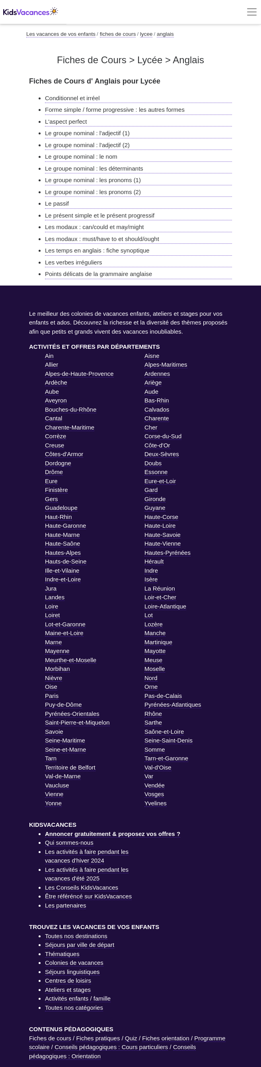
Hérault (154, 561)
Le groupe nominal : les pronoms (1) (93, 180)
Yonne (53, 803)
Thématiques (62, 953)
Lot (148, 615)
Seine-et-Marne (65, 749)
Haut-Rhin (58, 516)
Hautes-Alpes (63, 552)
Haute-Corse (161, 516)
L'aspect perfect (66, 121)
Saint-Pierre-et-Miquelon (77, 722)
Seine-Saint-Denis (168, 740)
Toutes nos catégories (74, 1007)
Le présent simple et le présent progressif (99, 215)
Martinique (158, 642)
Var (148, 776)
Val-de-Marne (63, 776)
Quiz (131, 1038)
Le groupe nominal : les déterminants (94, 168)
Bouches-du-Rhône (70, 409)
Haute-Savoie (162, 534)
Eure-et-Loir (160, 481)
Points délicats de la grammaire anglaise (98, 273)
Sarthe (153, 722)
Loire (51, 606)
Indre (151, 570)
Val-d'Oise (157, 767)
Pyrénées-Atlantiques (172, 704)
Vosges (154, 794)
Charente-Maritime (69, 427)
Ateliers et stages (68, 989)
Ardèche (56, 382)
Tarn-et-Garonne (166, 758)
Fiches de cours (50, 1038)
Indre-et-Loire (63, 579)
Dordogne (58, 463)
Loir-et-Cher (160, 597)
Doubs (153, 463)
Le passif (57, 203)
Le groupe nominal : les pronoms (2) (93, 192)
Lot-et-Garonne (65, 624)
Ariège (153, 382)
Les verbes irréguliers (73, 262)
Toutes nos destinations (76, 936)
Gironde (155, 499)
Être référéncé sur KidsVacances (88, 896)
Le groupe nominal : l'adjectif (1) (87, 133)
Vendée (154, 785)
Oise (51, 686)
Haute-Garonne (65, 525)
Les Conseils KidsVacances (81, 887)
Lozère (153, 624)
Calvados (156, 409)
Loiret (52, 615)
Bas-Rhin (156, 400)
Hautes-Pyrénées (167, 552)
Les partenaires (65, 905)
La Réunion (159, 588)
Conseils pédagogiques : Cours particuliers (111, 1047)
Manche (155, 633)
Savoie (54, 731)
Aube (52, 391)
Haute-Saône (62, 543)
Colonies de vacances (74, 962)
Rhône (153, 713)
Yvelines (155, 803)
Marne (53, 642)
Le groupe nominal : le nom (81, 156)
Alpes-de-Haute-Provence (79, 373)
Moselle (154, 668)
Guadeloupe (61, 507)
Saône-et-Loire (164, 731)
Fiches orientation (165, 1038)
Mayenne (57, 650)
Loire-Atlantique (165, 606)
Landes (54, 597)
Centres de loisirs (68, 980)
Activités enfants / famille (78, 998)
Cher (151, 427)
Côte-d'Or (157, 445)
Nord (151, 677)
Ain (49, 355)
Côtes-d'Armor (64, 454)
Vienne (54, 794)
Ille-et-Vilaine (62, 570)
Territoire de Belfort (70, 767)
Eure (51, 481)
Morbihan (57, 668)
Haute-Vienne (162, 543)
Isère (151, 579)
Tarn (50, 758)
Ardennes (157, 373)
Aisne (152, 355)
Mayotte (155, 650)
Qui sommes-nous (69, 842)
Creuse (54, 445)
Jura (50, 588)
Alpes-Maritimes (165, 364)
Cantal (53, 418)
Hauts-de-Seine (65, 561)
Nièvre (53, 677)
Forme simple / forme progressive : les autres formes (115, 109)
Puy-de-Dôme (63, 704)
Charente (156, 418)
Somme (154, 749)
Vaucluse (57, 785)
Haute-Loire (159, 525)
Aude (151, 391)
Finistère (56, 489)
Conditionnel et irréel (72, 98)
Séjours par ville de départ (79, 944)
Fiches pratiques (98, 1038)
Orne (151, 686)
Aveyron (56, 400)
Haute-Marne (62, 534)
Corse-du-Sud (162, 436)
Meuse (153, 660)
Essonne (156, 471)
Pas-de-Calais (163, 695)
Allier (51, 364)
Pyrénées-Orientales (72, 713)
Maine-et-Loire (64, 633)
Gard (151, 489)
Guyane (155, 507)
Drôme (54, 471)
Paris (51, 695)
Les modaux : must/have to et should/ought (102, 238)
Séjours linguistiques (72, 971)
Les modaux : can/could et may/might (94, 227)
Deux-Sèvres (161, 454)
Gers (51, 499)
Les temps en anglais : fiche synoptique (97, 250)
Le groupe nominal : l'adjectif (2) (87, 145)
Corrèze (55, 436)
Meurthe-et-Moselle (70, 660)
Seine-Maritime (65, 740)
